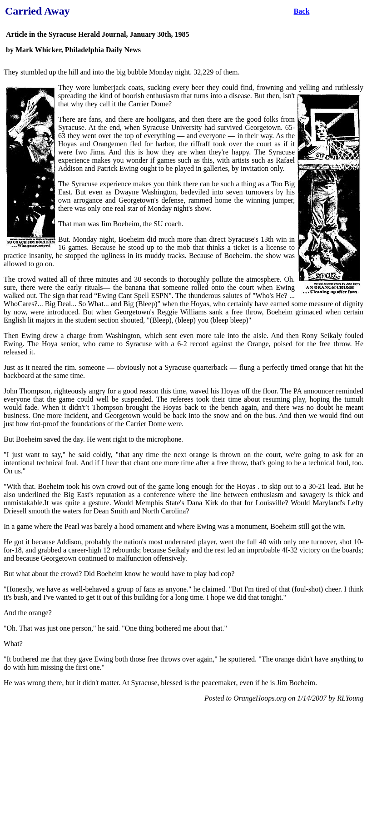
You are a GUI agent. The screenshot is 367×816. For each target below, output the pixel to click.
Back (302, 11)
